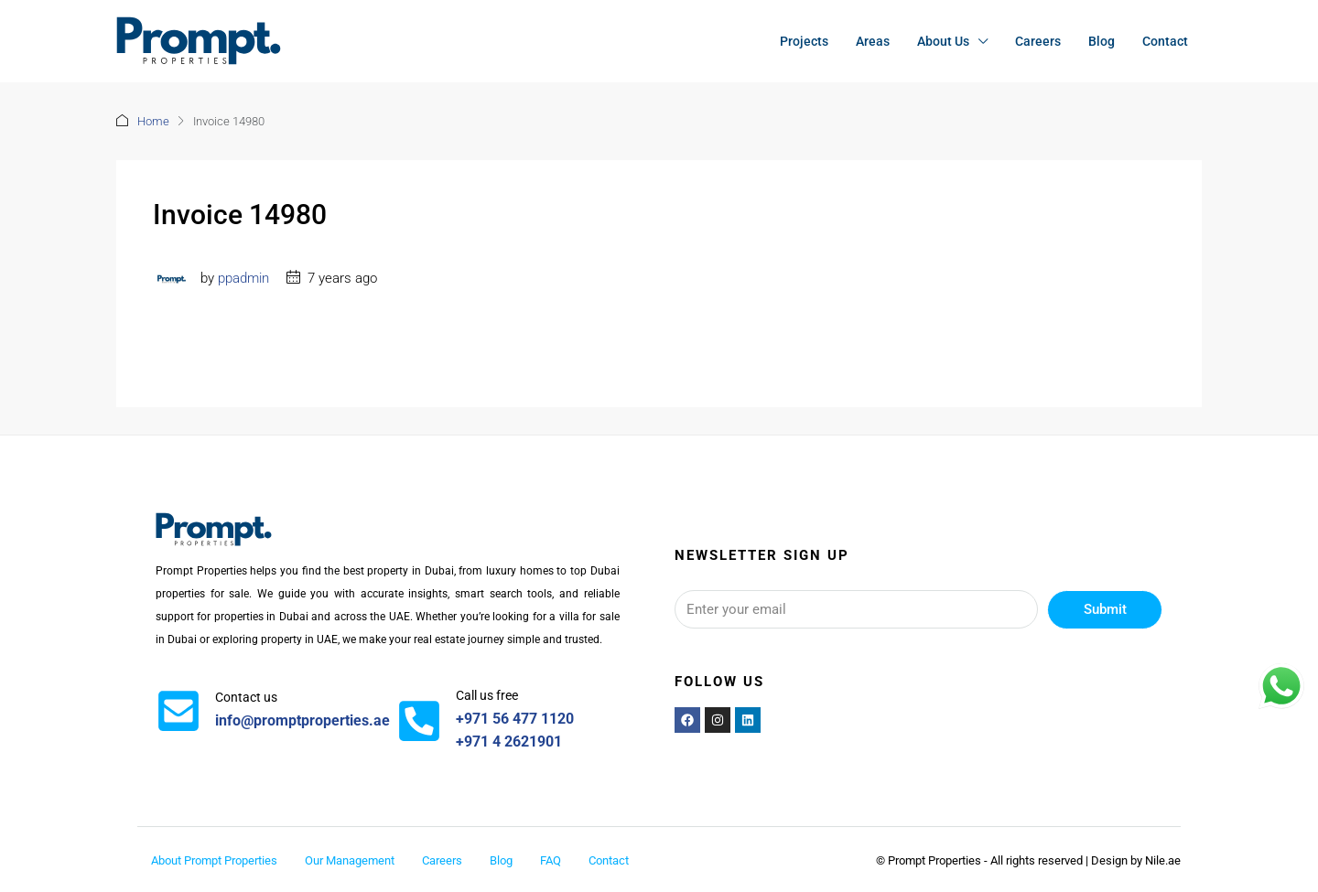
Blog (1101, 41)
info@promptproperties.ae (302, 720)
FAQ (550, 860)
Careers (1038, 41)
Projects (804, 41)
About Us (943, 41)
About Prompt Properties (214, 860)
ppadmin (243, 278)
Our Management (349, 860)
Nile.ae (1163, 860)
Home (153, 121)
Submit (1105, 609)
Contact (1165, 41)
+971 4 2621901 (509, 741)
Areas (873, 41)
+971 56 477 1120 (515, 718)
